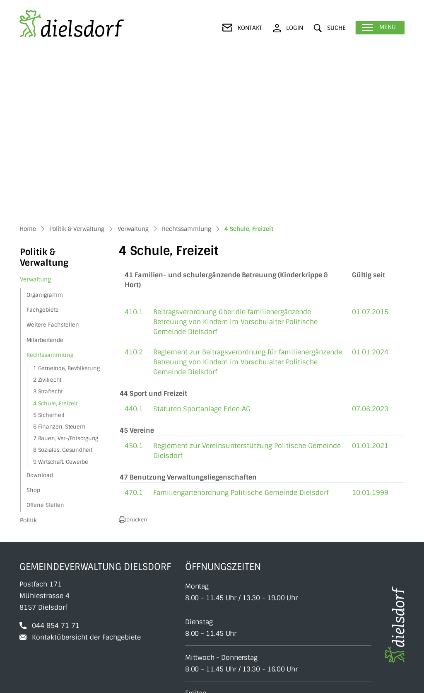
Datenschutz (329, 682)
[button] (329, 28)
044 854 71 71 (56, 469)
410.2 (134, 196)
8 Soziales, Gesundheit (62, 294)
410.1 (134, 156)
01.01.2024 (370, 196)
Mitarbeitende (44, 184)
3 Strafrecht (48, 235)
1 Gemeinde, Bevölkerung (66, 212)
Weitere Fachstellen (52, 168)
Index (397, 682)
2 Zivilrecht (47, 224)
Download (39, 319)
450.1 (134, 290)
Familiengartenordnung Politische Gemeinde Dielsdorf (240, 336)
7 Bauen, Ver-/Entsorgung (65, 282)
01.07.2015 (370, 156)
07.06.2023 (370, 253)
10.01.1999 (370, 336)
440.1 (134, 253)
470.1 (134, 336)
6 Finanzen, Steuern (59, 270)
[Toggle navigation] (380, 27)
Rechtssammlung (49, 199)
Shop (33, 334)
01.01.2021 (370, 290)
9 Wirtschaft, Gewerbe (60, 306)
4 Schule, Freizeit (55, 248)
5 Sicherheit (48, 259)
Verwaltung (35, 123)
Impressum (368, 682)
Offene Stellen (45, 349)
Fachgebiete (42, 154)
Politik (28, 364)
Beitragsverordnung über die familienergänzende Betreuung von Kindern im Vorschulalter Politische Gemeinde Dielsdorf (235, 166)
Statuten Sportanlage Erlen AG (202, 253)
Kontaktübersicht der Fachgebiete (86, 481)
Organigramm (44, 139)
